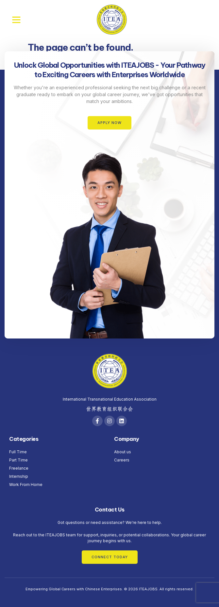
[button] (16, 19)
